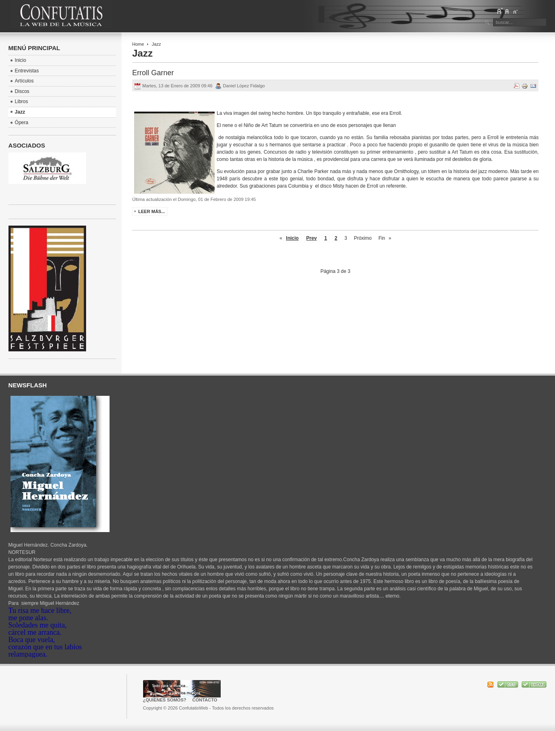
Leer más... (151, 211)
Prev (311, 238)
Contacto (204, 699)
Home (138, 44)
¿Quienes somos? (164, 699)
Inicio (292, 238)
